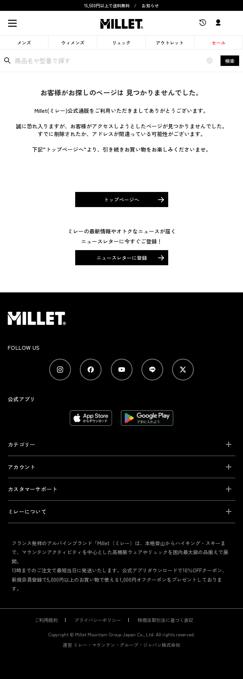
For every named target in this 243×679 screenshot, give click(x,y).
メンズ (24, 42)
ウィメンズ (72, 42)
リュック (121, 42)
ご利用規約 (46, 620)
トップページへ (121, 199)
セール (219, 42)
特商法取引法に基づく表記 (165, 620)
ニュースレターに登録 (122, 257)
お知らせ (150, 5)
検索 (229, 60)
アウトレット (170, 42)
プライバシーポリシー (97, 620)
